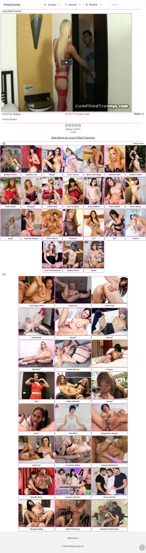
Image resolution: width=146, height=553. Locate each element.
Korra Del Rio (110, 497)
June (36, 433)
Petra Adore (114, 206)
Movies (73, 4)
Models (94, 4)
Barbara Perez (10, 174)
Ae (114, 238)
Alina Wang (135, 206)
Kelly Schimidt (73, 401)
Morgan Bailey (36, 529)
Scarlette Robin (73, 465)
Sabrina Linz (31, 174)
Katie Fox (73, 305)
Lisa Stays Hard (36, 305)
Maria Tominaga (93, 174)
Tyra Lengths (73, 206)
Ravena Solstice (73, 497)
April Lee (36, 465)
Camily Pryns (115, 174)
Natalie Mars (36, 497)
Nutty (52, 174)
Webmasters (72, 538)
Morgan (31, 206)
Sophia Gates (73, 270)
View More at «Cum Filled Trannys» (73, 137)
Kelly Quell (36, 337)
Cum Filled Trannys (11, 10)
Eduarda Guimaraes (110, 529)
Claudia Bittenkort (109, 465)
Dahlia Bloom (73, 369)
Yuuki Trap (109, 305)
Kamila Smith (135, 174)
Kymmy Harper (31, 238)
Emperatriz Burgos (109, 433)
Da (93, 238)
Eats (36, 401)
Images (52, 4)
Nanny (109, 337)
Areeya (109, 369)
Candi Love (52, 206)
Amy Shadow (94, 206)
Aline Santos (52, 238)
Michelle (36, 369)
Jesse (10, 238)
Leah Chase (10, 206)
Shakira (17, 113)
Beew (93, 270)
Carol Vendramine (52, 270)
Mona (73, 337)
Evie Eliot (73, 433)
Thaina (135, 238)
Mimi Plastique (73, 529)
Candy (109, 401)
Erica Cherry (73, 174)
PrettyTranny (11, 4)
